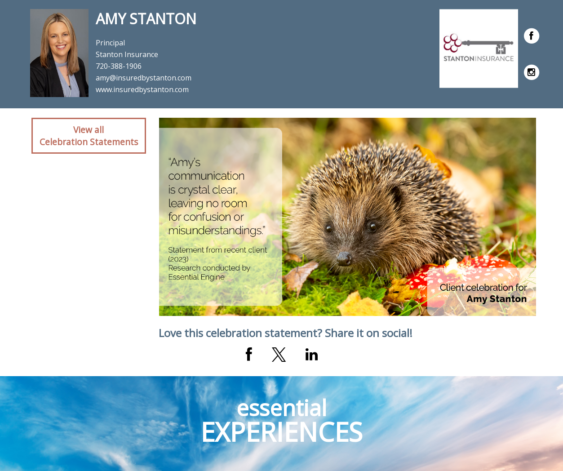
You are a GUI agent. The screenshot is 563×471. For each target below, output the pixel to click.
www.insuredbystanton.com (142, 89)
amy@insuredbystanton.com (143, 78)
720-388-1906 (119, 66)
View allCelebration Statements (89, 136)
